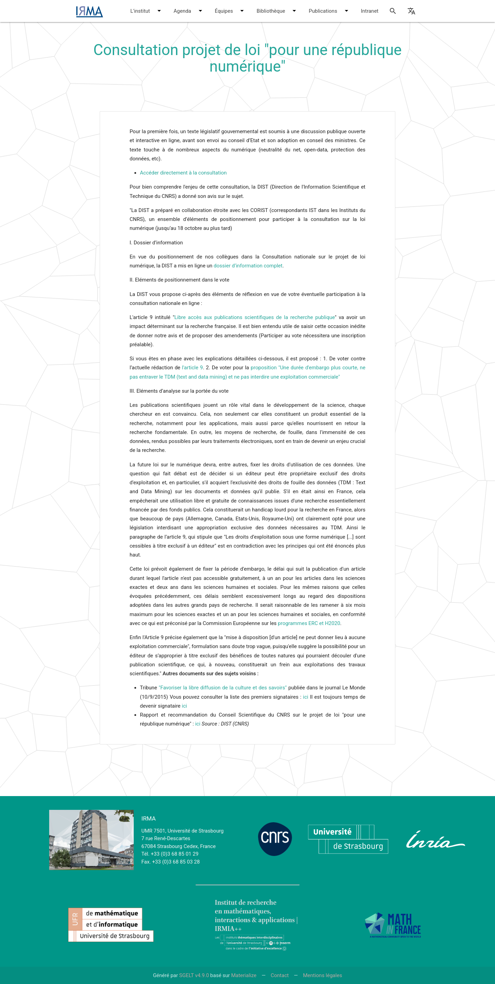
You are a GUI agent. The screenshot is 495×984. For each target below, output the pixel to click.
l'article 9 (192, 367)
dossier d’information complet (248, 266)
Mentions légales (322, 975)
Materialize (243, 975)
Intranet (369, 11)
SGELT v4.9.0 (194, 975)
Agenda (189, 11)
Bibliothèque (277, 11)
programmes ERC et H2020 (309, 623)
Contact (279, 975)
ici (305, 697)
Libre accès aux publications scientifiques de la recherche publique (254, 317)
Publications (329, 11)
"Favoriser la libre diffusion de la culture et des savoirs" (223, 688)
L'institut (146, 11)
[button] (159, 11)
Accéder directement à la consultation (183, 173)
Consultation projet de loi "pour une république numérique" (247, 58)
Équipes (230, 11)
